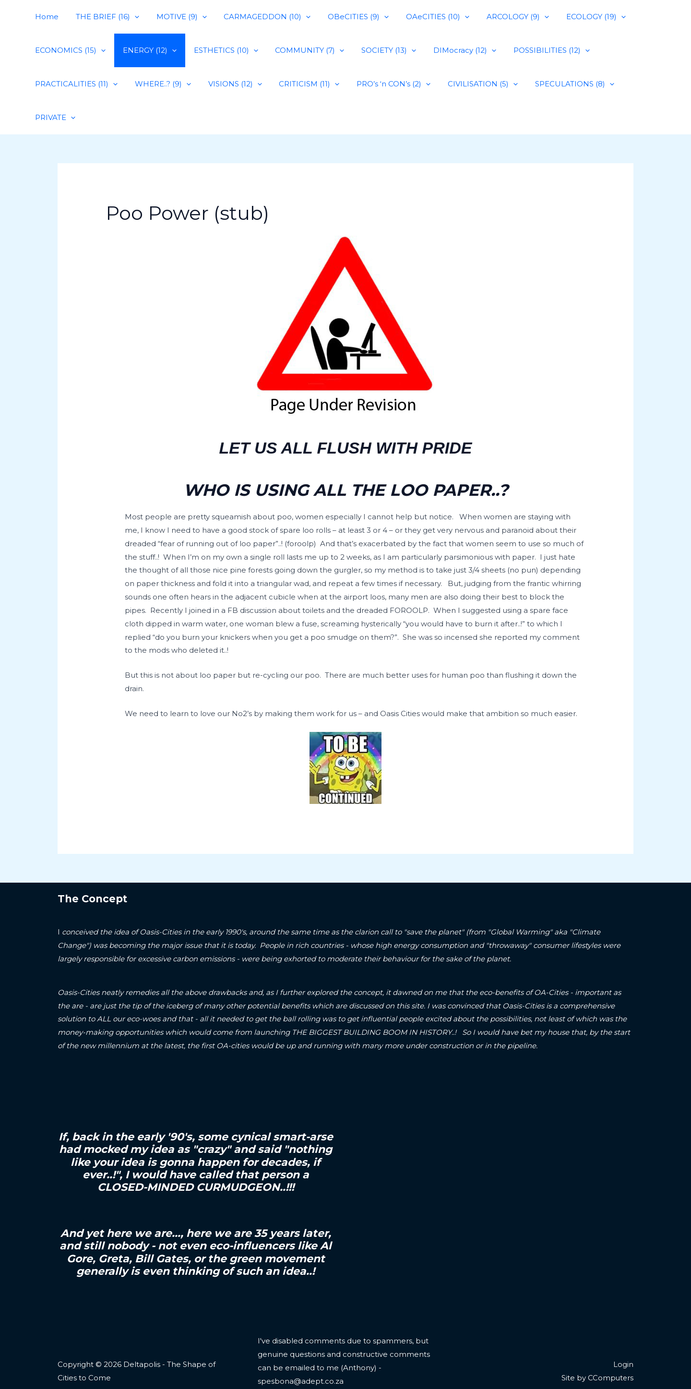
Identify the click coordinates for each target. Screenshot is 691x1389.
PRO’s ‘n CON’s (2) (381, 84)
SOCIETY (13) (376, 50)
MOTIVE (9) (174, 17)
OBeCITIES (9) (345, 17)
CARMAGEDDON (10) (257, 17)
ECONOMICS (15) (69, 50)
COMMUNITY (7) (299, 50)
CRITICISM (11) (299, 84)
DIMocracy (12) (449, 50)
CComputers (610, 1344)
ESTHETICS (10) (219, 50)
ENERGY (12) (145, 50)
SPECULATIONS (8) (556, 84)
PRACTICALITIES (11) (75, 84)
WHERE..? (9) (159, 84)
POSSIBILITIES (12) (533, 50)
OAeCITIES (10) (422, 17)
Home (45, 16)
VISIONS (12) (228, 84)
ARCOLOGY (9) (499, 17)
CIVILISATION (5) (467, 84)
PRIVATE (630, 84)
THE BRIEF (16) (103, 17)
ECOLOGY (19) (575, 17)
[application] (130, 17)
